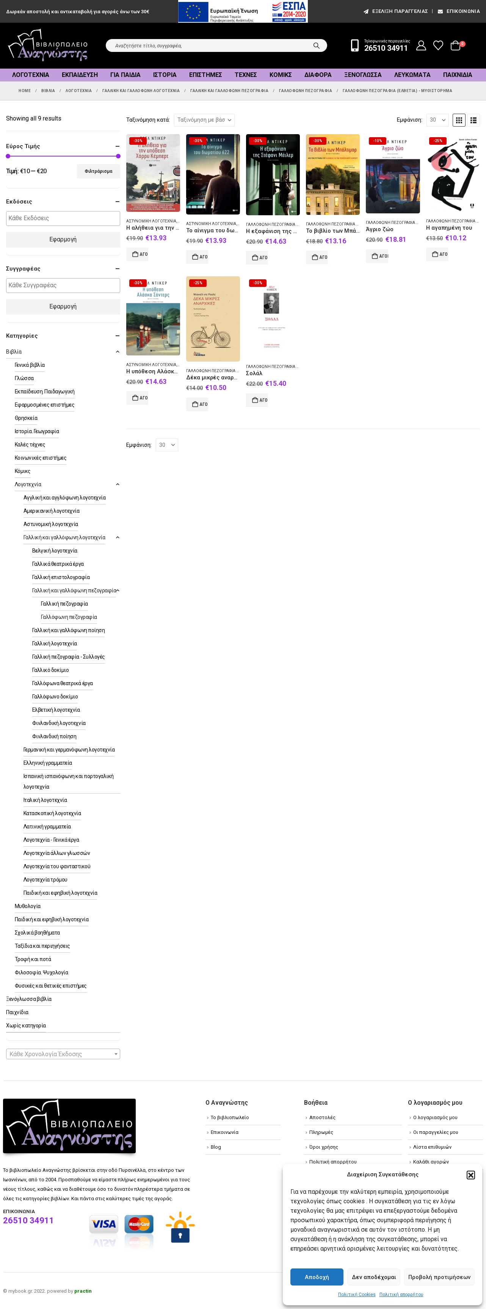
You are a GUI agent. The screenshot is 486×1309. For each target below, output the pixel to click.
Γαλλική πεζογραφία (64, 604)
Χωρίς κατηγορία (26, 1025)
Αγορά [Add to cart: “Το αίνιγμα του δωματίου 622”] (204, 257)
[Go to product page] (153, 173)
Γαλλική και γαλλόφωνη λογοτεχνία (64, 537)
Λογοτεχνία (30, 74)
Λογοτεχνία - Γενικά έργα (51, 840)
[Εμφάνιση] (437, 120)
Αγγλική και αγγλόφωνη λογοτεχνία (65, 498)
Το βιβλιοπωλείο (230, 1117)
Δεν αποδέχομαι (374, 1277)
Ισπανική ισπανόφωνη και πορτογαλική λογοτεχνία (69, 781)
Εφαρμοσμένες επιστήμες (44, 405)
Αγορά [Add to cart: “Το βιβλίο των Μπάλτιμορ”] (324, 257)
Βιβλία (13, 352)
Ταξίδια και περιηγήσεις (42, 946)
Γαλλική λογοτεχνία (54, 643)
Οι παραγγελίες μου (435, 1132)
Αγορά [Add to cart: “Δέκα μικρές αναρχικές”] (204, 404)
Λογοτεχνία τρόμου (45, 880)
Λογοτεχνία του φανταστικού (57, 866)
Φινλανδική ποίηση (54, 736)
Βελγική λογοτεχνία (54, 551)
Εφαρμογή (63, 239)
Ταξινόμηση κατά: (148, 119)
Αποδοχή (317, 1277)
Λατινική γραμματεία (47, 827)
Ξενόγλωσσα (363, 74)
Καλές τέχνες (30, 445)
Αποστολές (322, 1117)
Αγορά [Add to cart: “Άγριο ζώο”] (383, 256)
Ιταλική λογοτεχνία (45, 800)
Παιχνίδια (457, 74)
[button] (471, 1175)
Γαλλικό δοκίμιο (50, 670)
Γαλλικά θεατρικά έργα (58, 564)
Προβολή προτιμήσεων (439, 1277)
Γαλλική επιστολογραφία (60, 577)
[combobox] (63, 1054)
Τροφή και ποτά (33, 959)
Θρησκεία (26, 418)
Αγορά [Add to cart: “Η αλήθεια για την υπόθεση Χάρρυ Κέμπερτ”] (144, 254)
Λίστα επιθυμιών (432, 1147)
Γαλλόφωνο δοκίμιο (55, 697)
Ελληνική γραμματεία (48, 763)
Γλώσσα (24, 378)
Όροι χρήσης (323, 1147)
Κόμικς (281, 74)
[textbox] (65, 218)
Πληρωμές (321, 1132)
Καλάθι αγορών (431, 1162)
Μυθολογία (28, 906)
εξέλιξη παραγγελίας (395, 11)
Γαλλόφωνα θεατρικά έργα (62, 683)
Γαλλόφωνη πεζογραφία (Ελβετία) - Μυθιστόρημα (295, 224)
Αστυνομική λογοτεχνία (151, 221)
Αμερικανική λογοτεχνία (51, 511)
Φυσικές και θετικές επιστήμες (51, 986)
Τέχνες (246, 74)
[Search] (316, 45)
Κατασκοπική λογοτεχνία (52, 813)
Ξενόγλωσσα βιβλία (29, 999)
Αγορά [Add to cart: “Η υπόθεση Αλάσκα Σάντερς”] (144, 398)
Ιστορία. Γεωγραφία (37, 431)
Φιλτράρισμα (98, 171)
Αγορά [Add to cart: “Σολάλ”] (264, 400)
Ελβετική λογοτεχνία (56, 710)
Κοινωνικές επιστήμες (40, 458)
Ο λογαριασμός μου (435, 1117)
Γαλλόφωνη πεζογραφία (69, 617)
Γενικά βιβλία (30, 365)
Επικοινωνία (458, 11)
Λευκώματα (412, 74)
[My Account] (421, 45)
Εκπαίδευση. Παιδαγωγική (45, 391)
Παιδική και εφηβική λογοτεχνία (60, 893)
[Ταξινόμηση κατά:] (204, 120)
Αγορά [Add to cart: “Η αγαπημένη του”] (444, 254)
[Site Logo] (47, 45)
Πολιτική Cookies (357, 1294)
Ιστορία (165, 74)
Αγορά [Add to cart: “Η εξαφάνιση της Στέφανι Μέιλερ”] (264, 257)
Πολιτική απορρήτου (401, 1294)
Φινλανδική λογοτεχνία (59, 723)
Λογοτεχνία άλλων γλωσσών (57, 853)
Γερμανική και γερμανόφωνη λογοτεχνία (69, 750)
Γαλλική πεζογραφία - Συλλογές (68, 657)
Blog (216, 1147)
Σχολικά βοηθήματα (37, 933)
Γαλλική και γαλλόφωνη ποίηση (68, 630)
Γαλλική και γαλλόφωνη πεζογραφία (74, 590)
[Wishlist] (438, 45)
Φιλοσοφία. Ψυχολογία (41, 972)
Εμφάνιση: (409, 119)
